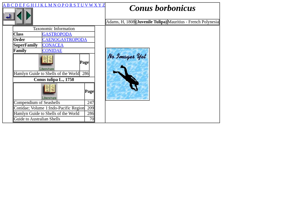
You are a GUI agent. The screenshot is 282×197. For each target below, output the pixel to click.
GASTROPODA (57, 34)
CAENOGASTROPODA (64, 39)
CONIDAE (52, 50)
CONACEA (52, 45)
